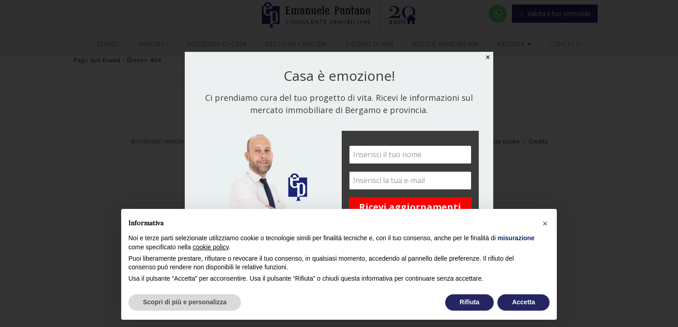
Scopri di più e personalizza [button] (184, 302)
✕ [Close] (488, 57)
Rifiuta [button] (470, 302)
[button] (545, 223)
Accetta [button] (523, 302)
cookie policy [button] (211, 247)
